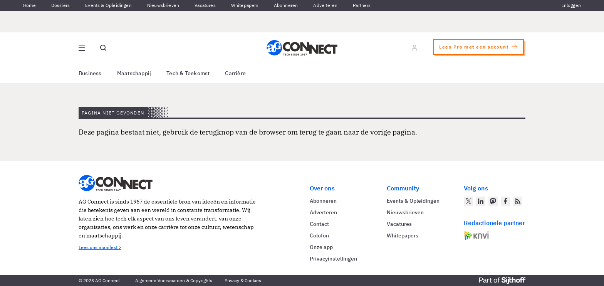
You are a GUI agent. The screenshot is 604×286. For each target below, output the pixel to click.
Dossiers (60, 5)
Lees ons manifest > (100, 247)
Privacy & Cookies (243, 280)
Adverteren (325, 5)
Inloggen (571, 5)
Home (29, 5)
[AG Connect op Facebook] (505, 201)
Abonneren (286, 5)
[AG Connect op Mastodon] (493, 201)
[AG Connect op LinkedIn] (480, 201)
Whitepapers (244, 5)
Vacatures (205, 5)
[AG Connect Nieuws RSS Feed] (517, 201)
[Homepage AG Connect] (302, 47)
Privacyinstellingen (333, 258)
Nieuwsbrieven (163, 5)
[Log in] (414, 48)
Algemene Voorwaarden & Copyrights (173, 280)
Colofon (319, 235)
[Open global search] (103, 48)
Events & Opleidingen (108, 5)
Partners (362, 5)
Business (90, 73)
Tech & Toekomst (188, 73)
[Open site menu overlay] (82, 48)
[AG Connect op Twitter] (468, 201)
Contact (319, 223)
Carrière (235, 73)
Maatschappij (134, 73)
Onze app (321, 247)
